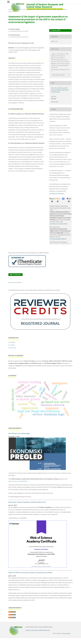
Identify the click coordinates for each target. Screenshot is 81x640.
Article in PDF (56, 30)
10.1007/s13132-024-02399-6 (58, 223)
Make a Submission (15, 274)
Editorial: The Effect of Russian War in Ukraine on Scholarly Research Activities (30, 572)
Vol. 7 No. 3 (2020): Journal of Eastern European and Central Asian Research (43, 9)
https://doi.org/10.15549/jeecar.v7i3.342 (22, 43)
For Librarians (12, 348)
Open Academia (66, 633)
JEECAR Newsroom (44, 630)
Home (10, 9)
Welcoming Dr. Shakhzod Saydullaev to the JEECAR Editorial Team (27, 502)
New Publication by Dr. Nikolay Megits (19, 433)
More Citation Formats (58, 75)
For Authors (11, 345)
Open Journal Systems (15, 282)
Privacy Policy (34, 630)
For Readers (11, 342)
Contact (27, 630)
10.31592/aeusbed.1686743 (58, 239)
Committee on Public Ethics (56, 193)
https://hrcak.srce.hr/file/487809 (17, 481)
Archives (16, 9)
